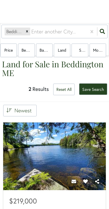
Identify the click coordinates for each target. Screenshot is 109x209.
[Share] (97, 181)
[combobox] (32, 31)
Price (8, 50)
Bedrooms (28, 50)
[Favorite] (85, 181)
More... (99, 50)
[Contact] (74, 181)
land (62, 50)
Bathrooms (46, 50)
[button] (27, 32)
